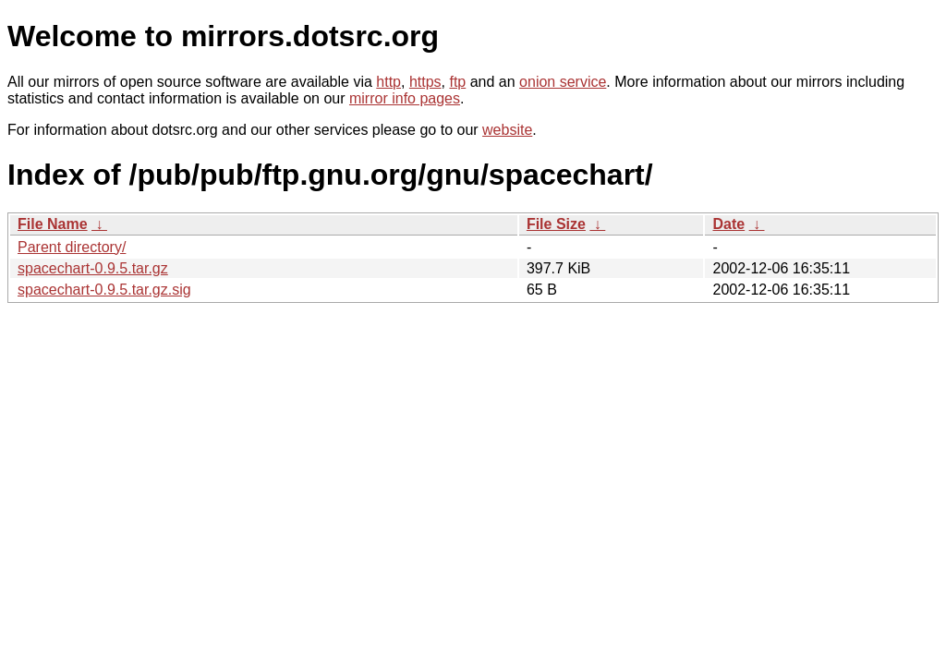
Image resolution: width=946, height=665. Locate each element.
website (507, 130)
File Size (556, 224)
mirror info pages (404, 98)
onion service (562, 82)
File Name (53, 224)
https (425, 82)
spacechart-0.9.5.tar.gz (93, 268)
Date (728, 224)
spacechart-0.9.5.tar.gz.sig (104, 289)
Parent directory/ (72, 247)
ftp (457, 82)
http (388, 82)
